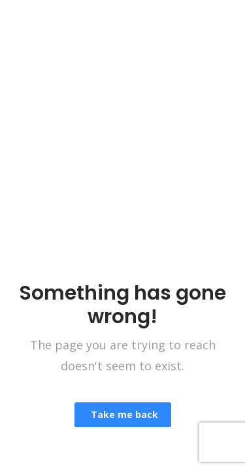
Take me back (123, 414)
